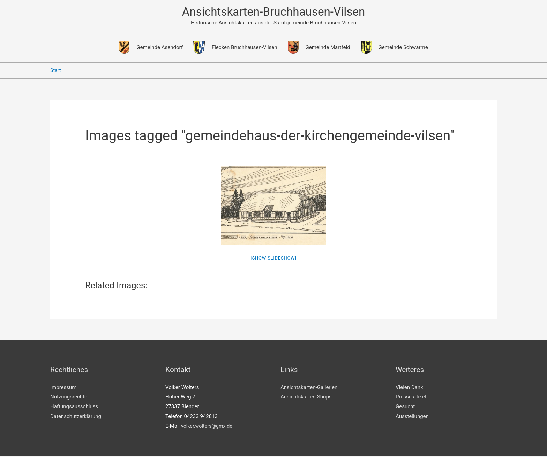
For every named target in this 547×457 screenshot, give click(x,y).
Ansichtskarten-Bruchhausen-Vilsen (273, 12)
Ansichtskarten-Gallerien (308, 388)
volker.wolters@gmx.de (208, 427)
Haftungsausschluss (74, 408)
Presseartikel (411, 398)
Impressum (63, 388)
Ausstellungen (412, 418)
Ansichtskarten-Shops (306, 398)
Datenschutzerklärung (75, 418)
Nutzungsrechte (68, 398)
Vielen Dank (409, 388)
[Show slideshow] (273, 259)
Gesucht (405, 408)
